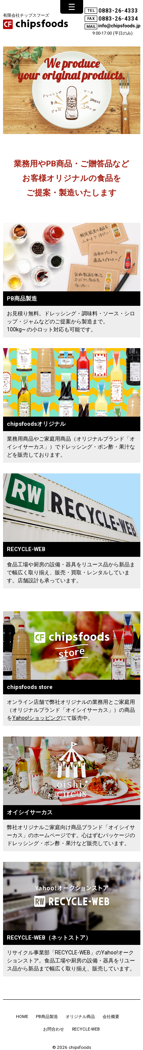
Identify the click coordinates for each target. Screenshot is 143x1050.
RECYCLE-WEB (86, 1029)
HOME (22, 1016)
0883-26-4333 (118, 10)
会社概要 (111, 1016)
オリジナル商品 (80, 1016)
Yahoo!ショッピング (36, 718)
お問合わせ (53, 1029)
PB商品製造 (47, 1016)
